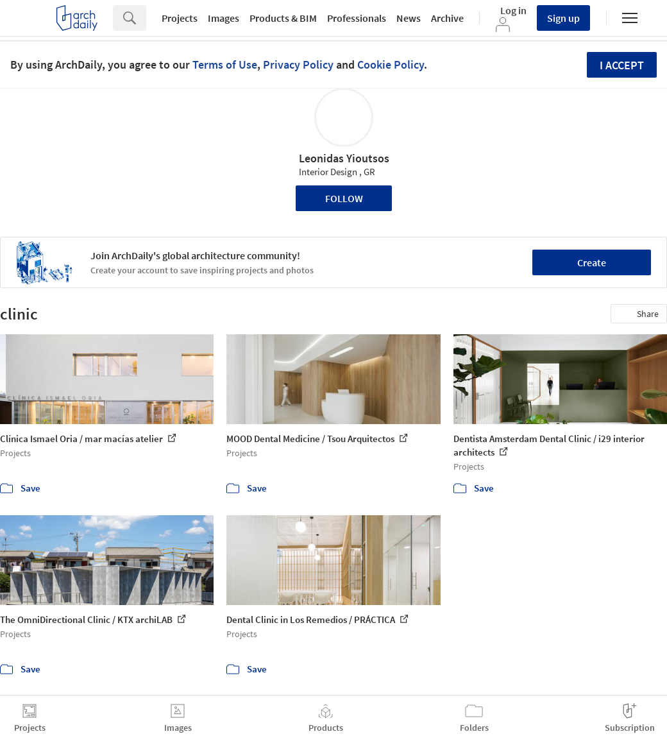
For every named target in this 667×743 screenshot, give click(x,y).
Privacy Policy (298, 64)
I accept (622, 65)
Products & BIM (283, 18)
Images (223, 18)
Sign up (563, 18)
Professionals (356, 18)
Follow (344, 198)
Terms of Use (224, 64)
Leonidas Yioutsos (344, 158)
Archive (447, 18)
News (408, 18)
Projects (180, 18)
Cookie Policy (390, 64)
